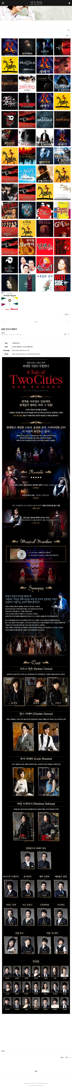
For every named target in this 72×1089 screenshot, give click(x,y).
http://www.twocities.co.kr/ (20, 350)
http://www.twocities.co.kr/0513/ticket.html (26, 354)
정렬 (67, 35)
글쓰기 (67, 314)
